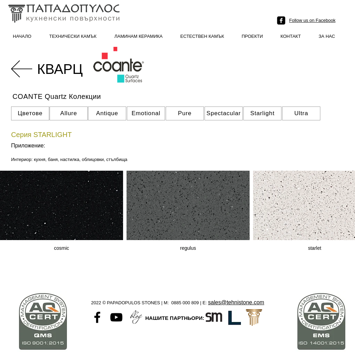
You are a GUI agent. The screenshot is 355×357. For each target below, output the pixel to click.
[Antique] (107, 113)
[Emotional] (146, 113)
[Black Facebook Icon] (97, 317)
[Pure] (185, 113)
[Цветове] (30, 113)
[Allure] (69, 113)
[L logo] (234, 317)
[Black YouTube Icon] (116, 317)
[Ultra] (301, 113)
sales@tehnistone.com (236, 302)
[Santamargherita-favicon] (214, 317)
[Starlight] (262, 113)
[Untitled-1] (135, 317)
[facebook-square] (281, 20)
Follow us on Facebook (312, 20)
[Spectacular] (224, 113)
